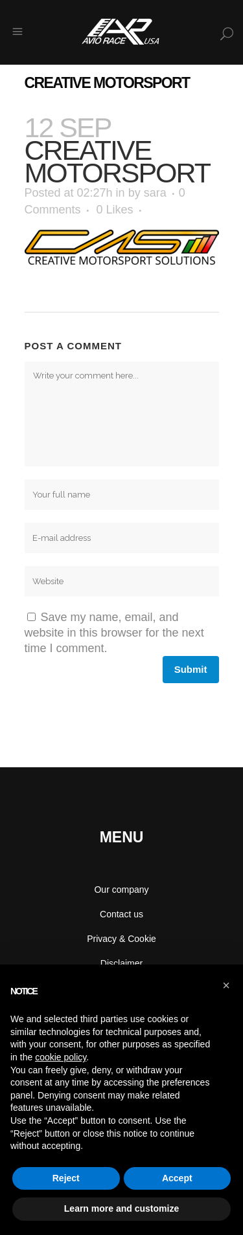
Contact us (121, 914)
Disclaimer (121, 963)
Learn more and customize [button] (121, 1208)
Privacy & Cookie (121, 939)
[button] (226, 985)
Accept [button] (177, 1178)
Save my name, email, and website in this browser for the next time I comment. (114, 633)
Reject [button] (66, 1178)
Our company (121, 889)
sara (155, 192)
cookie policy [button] (60, 1057)
